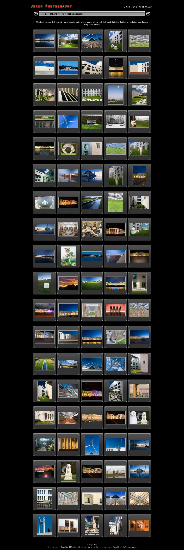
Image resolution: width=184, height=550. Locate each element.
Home (45, 13)
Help (95, 545)
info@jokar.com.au (129, 547)
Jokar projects (57, 13)
